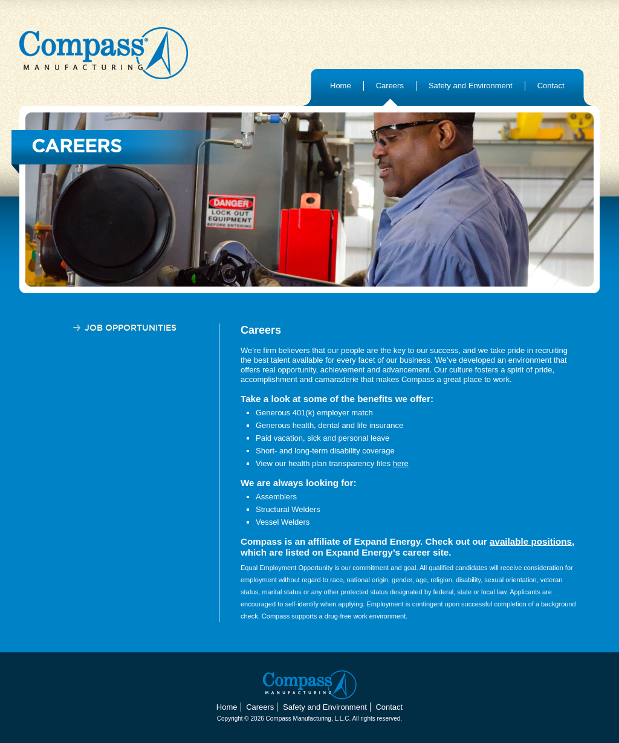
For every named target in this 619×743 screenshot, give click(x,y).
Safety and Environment (471, 85)
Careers (390, 85)
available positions (531, 541)
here (401, 463)
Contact (551, 85)
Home (340, 85)
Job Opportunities (131, 328)
